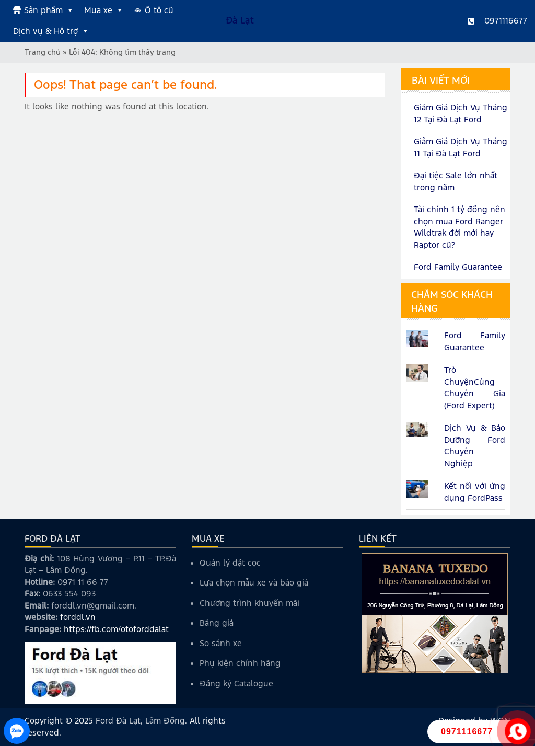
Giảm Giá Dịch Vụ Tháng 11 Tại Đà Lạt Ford (460, 147)
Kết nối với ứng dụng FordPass (474, 491)
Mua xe (103, 10)
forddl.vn (78, 617)
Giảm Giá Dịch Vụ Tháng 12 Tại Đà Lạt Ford (460, 113)
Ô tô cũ (159, 10)
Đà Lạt (240, 20)
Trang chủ (43, 52)
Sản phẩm (49, 10)
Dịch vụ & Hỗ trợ (51, 31)
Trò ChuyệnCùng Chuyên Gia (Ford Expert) (474, 387)
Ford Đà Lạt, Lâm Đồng (140, 720)
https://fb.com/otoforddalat (116, 629)
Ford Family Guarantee (458, 266)
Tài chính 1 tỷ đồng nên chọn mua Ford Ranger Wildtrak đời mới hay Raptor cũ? (459, 227)
